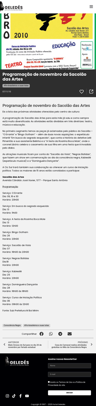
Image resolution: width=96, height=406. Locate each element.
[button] (41, 334)
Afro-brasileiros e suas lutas (16, 85)
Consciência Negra (12, 325)
